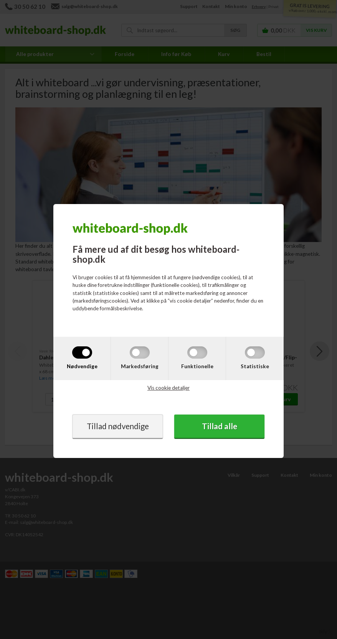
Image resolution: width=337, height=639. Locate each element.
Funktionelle (197, 366)
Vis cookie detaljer (168, 388)
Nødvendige (82, 366)
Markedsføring (140, 366)
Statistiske (255, 366)
